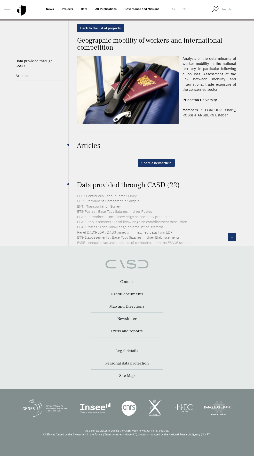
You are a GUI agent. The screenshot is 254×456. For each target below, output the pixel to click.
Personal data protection (127, 363)
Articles (22, 75)
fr (184, 9)
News (50, 9)
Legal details (126, 351)
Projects (67, 9)
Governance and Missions (142, 9)
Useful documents (127, 294)
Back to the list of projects (100, 28)
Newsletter (127, 318)
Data (84, 9)
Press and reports (127, 331)
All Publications (106, 9)
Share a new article (156, 163)
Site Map (127, 375)
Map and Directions (126, 306)
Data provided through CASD (34, 63)
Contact (127, 281)
